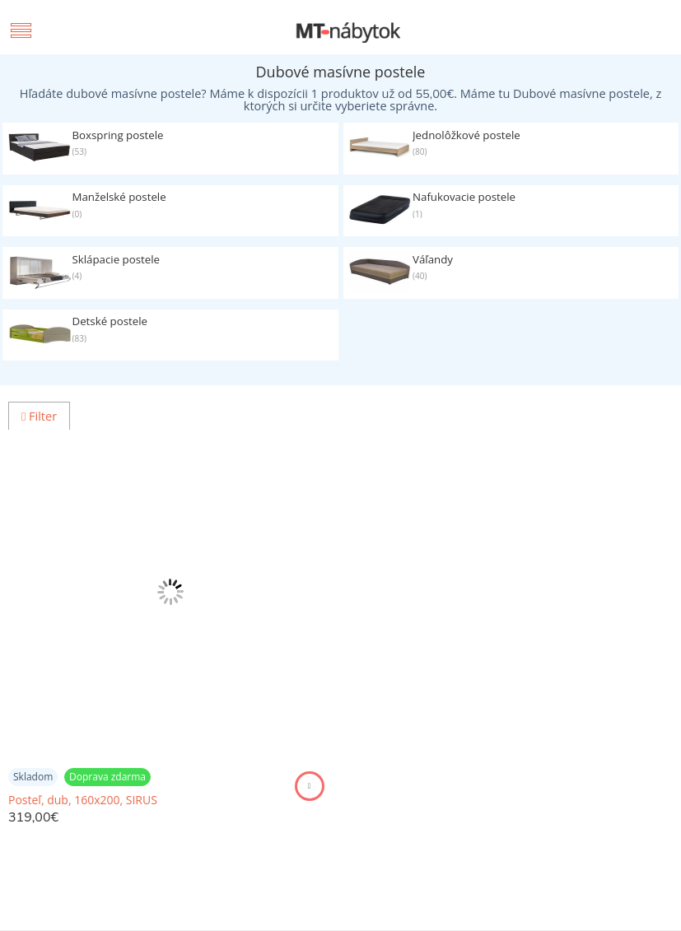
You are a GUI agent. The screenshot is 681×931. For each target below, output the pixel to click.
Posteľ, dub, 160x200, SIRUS (82, 800)
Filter (39, 416)
